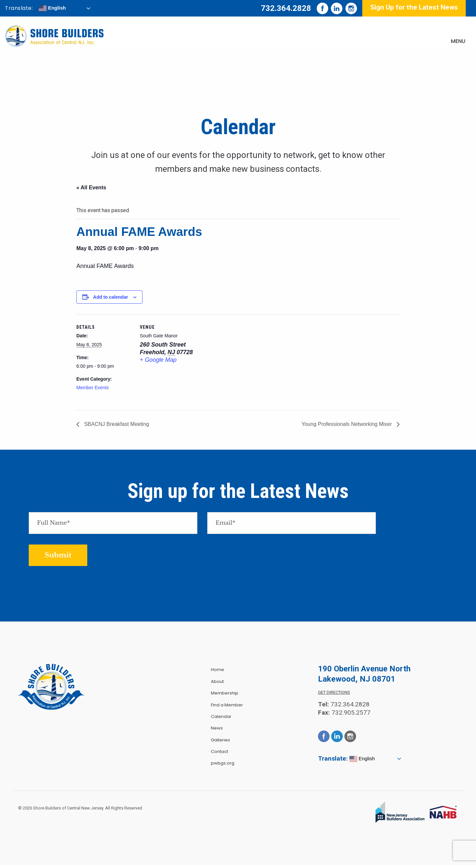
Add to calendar (110, 297)
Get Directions (334, 692)
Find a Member (227, 705)
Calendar (221, 716)
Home (217, 669)
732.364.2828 (286, 8)
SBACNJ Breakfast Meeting (116, 424)
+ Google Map (158, 360)
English (52, 8)
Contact (219, 751)
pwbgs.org (222, 763)
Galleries (220, 740)
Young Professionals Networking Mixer (347, 424)
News (217, 728)
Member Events (92, 387)
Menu (458, 41)
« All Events (91, 187)
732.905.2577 (351, 712)
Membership (224, 693)
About (217, 681)
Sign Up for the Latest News (414, 7)
